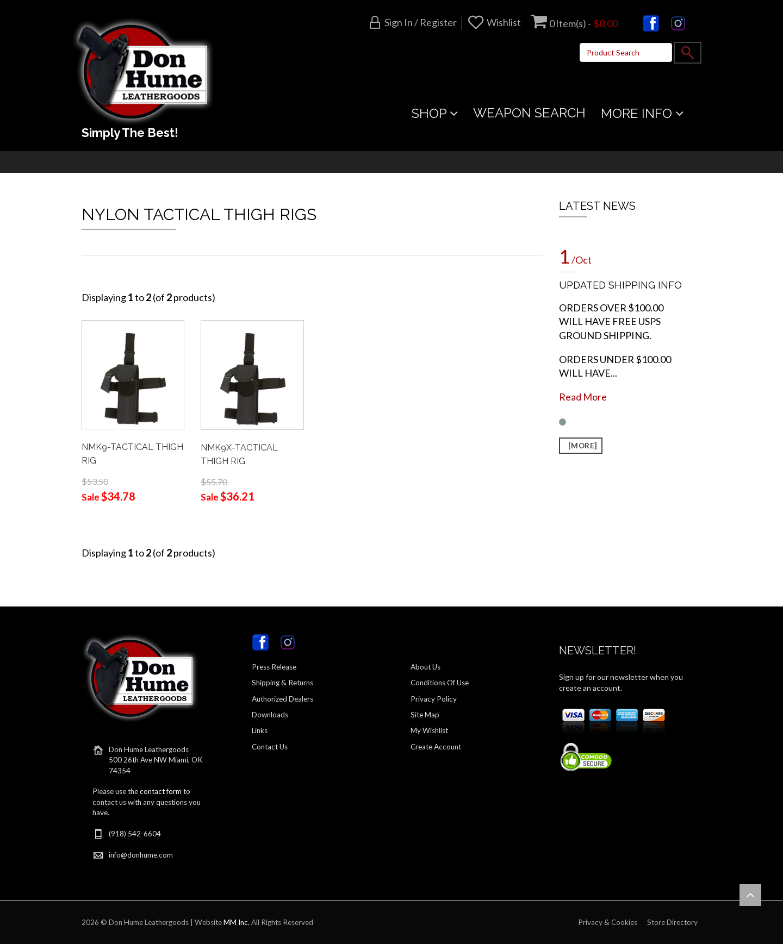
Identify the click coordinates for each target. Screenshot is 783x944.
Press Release (274, 666)
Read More (583, 397)
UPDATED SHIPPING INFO (620, 285)
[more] (580, 445)
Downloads (270, 714)
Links (260, 730)
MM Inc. (236, 922)
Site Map (425, 714)
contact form (161, 791)
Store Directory (672, 922)
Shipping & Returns (282, 682)
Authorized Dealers (282, 699)
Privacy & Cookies (607, 922)
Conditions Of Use (440, 682)
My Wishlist (429, 730)
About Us (425, 666)
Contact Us (270, 746)
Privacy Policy (434, 699)
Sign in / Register (420, 22)
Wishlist (504, 22)
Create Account (436, 746)
